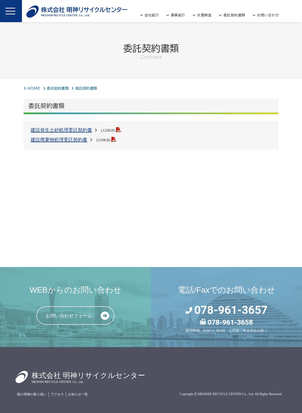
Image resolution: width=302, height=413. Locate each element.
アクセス (57, 394)
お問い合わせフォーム (80, 316)
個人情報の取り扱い (32, 394)
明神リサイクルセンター (84, 11)
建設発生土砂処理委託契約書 (61, 130)
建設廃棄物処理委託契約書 (59, 139)
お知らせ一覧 (78, 394)
